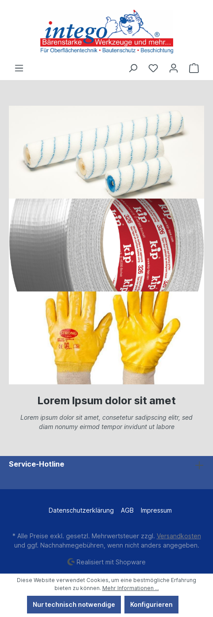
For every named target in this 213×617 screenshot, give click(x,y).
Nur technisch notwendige (74, 604)
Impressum (156, 510)
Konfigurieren (151, 604)
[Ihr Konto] (173, 68)
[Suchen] (133, 68)
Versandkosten (179, 536)
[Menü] (19, 68)
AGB (127, 510)
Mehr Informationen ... (130, 588)
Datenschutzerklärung (81, 510)
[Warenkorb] (194, 68)
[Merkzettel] (153, 68)
